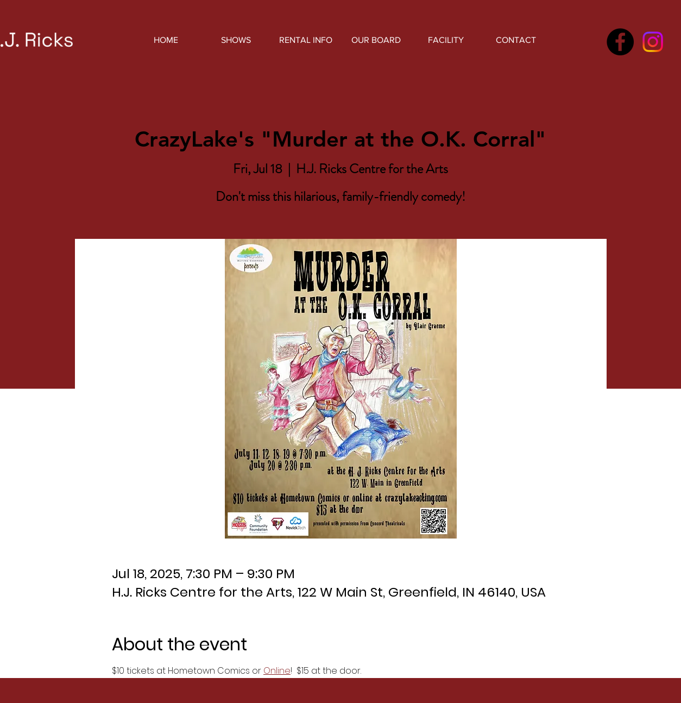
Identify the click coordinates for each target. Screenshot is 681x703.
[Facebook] (620, 41)
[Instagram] (652, 41)
